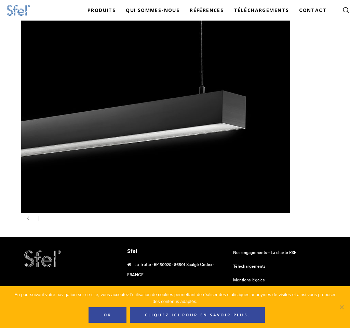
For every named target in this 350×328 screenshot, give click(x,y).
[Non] (341, 307)
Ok (107, 314)
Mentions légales (249, 280)
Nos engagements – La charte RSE (264, 252)
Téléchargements (249, 266)
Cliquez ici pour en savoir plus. (197, 314)
